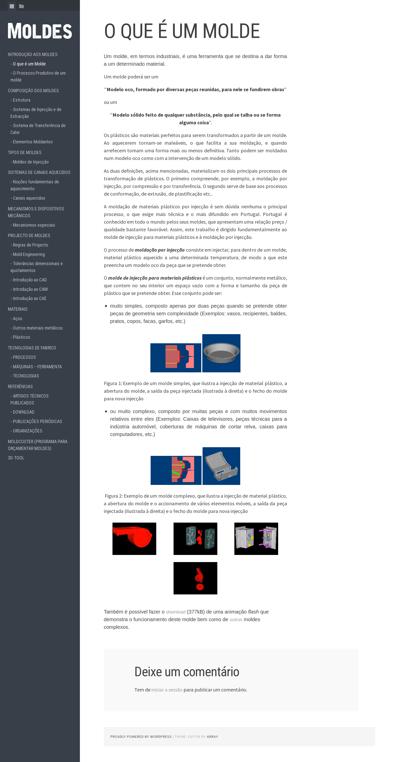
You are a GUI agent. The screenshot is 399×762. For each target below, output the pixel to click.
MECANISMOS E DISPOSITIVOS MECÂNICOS (36, 212)
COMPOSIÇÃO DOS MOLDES (33, 90)
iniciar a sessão (166, 689)
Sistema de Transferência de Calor (38, 129)
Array (212, 736)
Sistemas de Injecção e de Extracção (35, 113)
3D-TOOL (16, 457)
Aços (17, 318)
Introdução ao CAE (30, 298)
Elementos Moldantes (33, 141)
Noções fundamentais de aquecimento (34, 185)
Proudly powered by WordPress (141, 736)
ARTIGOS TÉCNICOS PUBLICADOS (29, 399)
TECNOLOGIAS (26, 375)
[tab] (12, 6)
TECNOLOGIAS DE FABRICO (32, 347)
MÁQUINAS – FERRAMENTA (37, 366)
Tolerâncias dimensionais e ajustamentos (36, 267)
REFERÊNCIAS (20, 386)
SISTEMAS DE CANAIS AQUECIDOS (39, 172)
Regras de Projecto (30, 245)
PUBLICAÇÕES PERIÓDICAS (37, 421)
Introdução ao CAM (30, 289)
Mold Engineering (29, 254)
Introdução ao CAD (30, 279)
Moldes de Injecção (31, 162)
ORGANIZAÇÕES (27, 430)
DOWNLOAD (23, 412)
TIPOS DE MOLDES (24, 152)
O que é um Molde (29, 63)
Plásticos (21, 337)
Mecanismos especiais (34, 225)
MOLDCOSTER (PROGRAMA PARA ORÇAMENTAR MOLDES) (37, 445)
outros (237, 619)
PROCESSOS (24, 357)
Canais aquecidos (29, 198)
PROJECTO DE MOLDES (29, 235)
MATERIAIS (17, 309)
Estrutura (21, 100)
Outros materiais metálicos (38, 328)
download (177, 612)
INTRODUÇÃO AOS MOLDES (33, 54)
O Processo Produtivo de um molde (38, 76)
